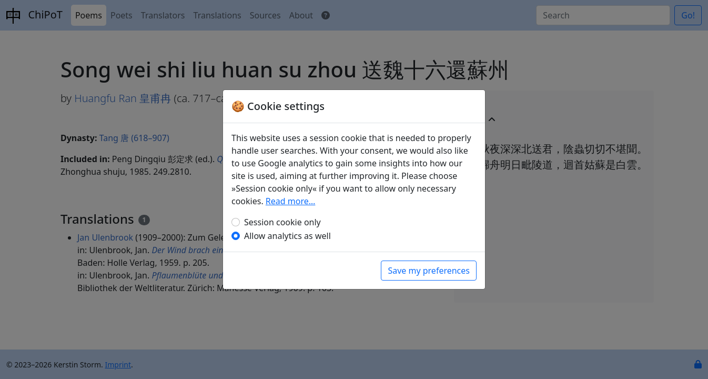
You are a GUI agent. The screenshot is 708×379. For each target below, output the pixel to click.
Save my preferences (429, 270)
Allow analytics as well (287, 236)
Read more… (291, 201)
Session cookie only (282, 222)
